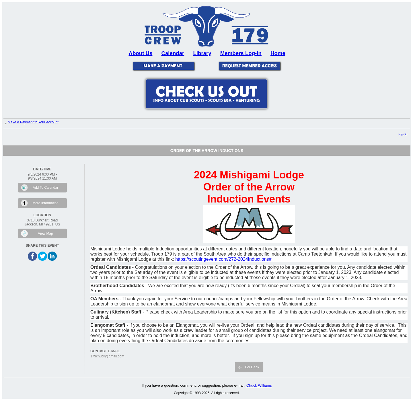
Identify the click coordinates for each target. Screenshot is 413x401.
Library (202, 53)
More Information (45, 203)
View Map (45, 233)
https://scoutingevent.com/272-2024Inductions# (223, 259)
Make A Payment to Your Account (33, 122)
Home (277, 53)
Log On (402, 134)
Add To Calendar (45, 188)
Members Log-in (241, 53)
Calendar (172, 53)
